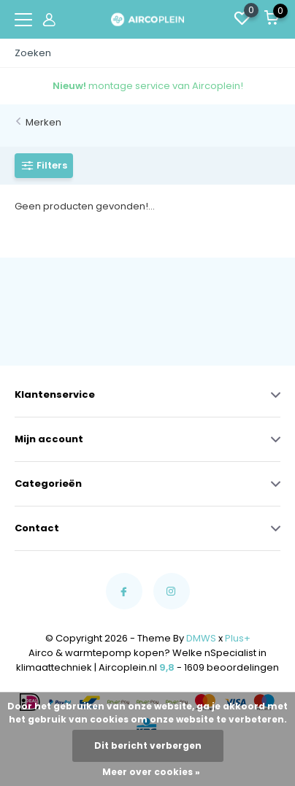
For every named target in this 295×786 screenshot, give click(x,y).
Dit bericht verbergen (148, 745)
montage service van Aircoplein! (148, 86)
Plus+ (237, 638)
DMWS (201, 638)
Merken (43, 122)
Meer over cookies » (151, 772)
